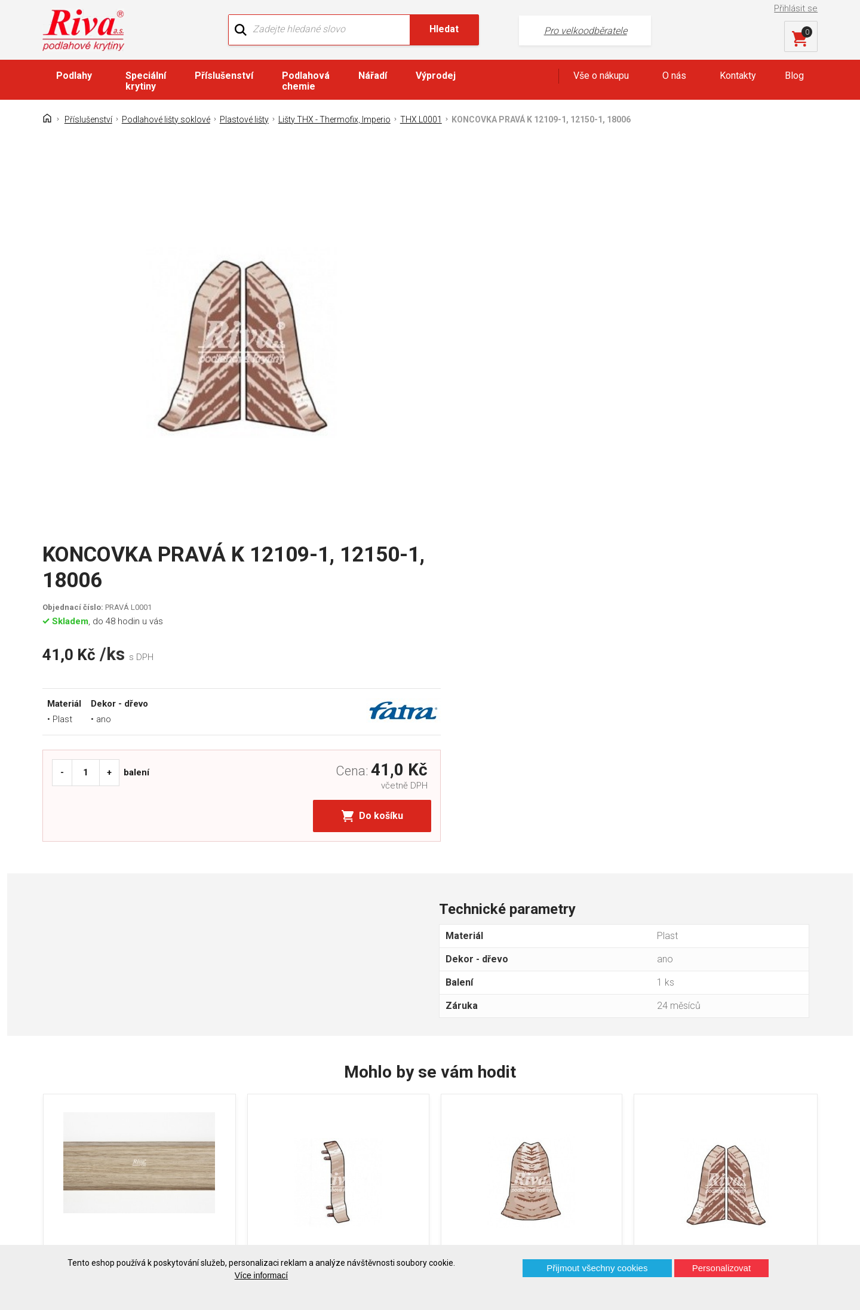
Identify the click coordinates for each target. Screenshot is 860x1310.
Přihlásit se (796, 8)
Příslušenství (224, 75)
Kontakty (738, 75)
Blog (794, 75)
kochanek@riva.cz (548, 1148)
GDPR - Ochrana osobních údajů (118, 1126)
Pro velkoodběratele (568, 30)
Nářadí (372, 75)
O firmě (265, 1084)
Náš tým (267, 1105)
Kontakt (67, 1105)
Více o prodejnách (713, 1225)
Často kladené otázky (97, 1147)
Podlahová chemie (306, 81)
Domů (64, 1084)
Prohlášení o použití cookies (110, 1168)
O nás (674, 75)
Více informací (261, 1275)
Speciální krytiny (145, 81)
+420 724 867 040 (547, 1109)
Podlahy (74, 75)
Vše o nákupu (601, 75)
